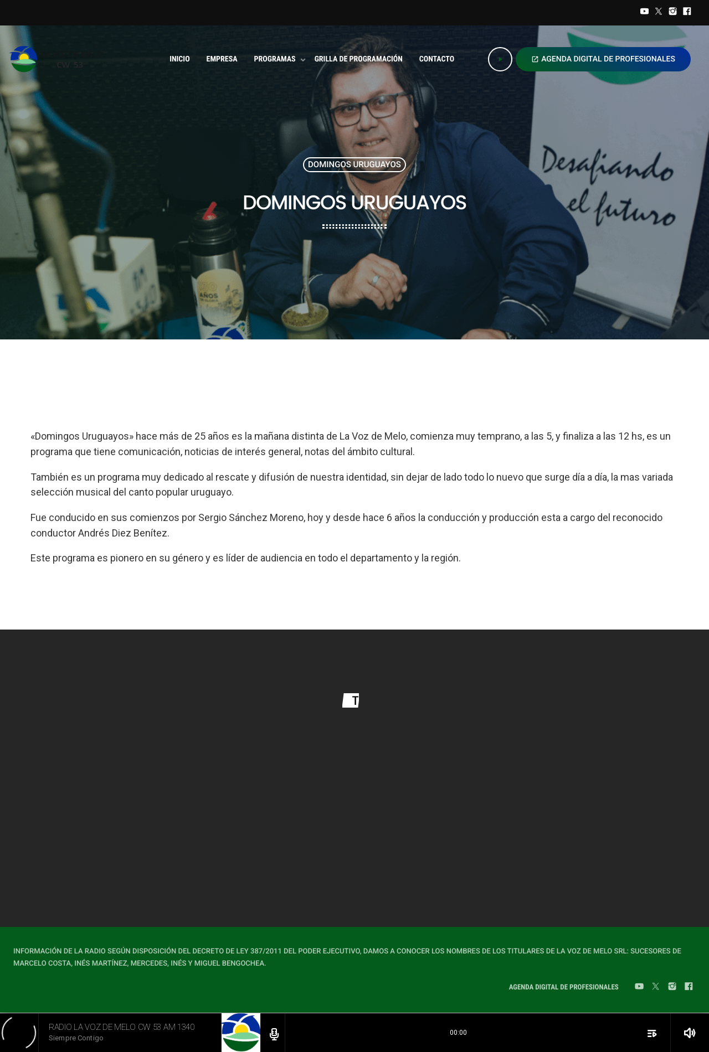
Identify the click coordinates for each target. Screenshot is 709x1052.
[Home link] (59, 59)
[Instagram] (673, 12)
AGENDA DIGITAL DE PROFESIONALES (603, 59)
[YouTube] (644, 12)
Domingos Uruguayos (354, 164)
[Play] (500, 59)
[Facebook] (686, 12)
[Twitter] (658, 12)
